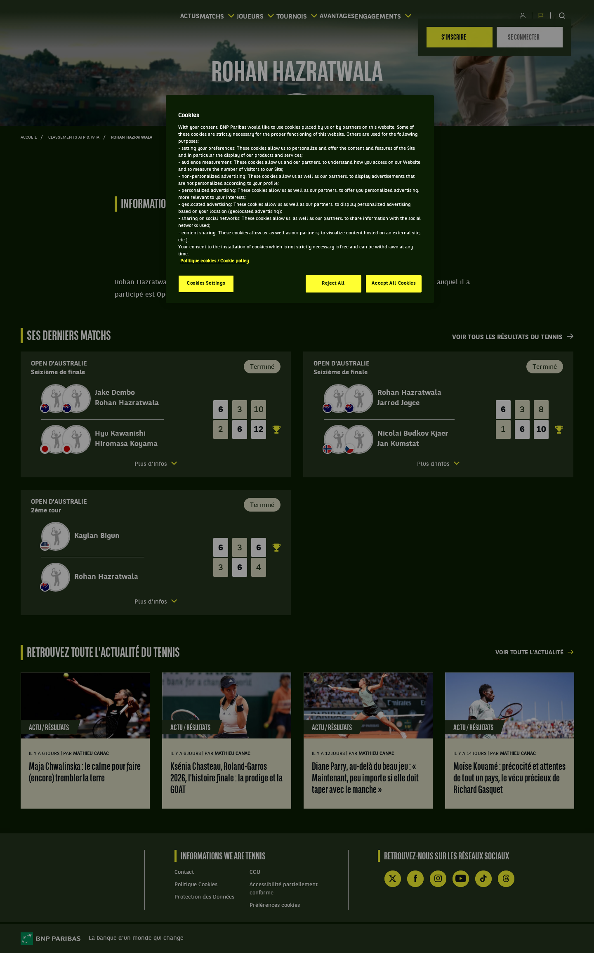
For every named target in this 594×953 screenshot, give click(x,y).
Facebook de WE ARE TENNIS (415, 878)
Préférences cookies (275, 905)
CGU (255, 872)
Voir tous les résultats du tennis (507, 337)
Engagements (422, 16)
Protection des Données (204, 897)
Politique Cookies (195, 884)
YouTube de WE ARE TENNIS (461, 878)
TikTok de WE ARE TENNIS (483, 878)
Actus (153, 17)
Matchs (197, 16)
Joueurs (249, 16)
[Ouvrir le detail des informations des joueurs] (155, 464)
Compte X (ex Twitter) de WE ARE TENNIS (392, 878)
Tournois (305, 16)
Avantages (359, 17)
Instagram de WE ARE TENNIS (438, 878)
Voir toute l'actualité (529, 653)
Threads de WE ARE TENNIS (506, 878)
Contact (184, 872)
